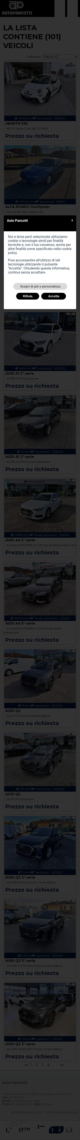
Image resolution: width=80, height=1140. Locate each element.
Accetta (53, 296)
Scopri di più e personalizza (40, 286)
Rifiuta (28, 296)
